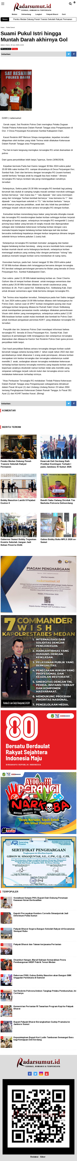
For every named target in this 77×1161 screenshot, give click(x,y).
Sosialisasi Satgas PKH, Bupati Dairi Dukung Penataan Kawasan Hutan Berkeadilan (40, 899)
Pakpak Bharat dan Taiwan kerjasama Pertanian (37, 944)
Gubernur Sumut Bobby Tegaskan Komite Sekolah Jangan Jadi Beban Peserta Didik (18, 542)
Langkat (38, 14)
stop (14, 49)
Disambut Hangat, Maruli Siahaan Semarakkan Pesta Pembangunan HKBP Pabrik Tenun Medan (39, 961)
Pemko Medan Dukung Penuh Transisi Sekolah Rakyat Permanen (16, 464)
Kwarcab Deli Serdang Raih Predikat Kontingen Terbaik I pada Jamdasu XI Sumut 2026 (55, 464)
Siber (43, 1157)
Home (2, 27)
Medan (14, 14)
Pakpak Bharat (52, 14)
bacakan (5, 49)
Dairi (64, 14)
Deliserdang (26, 14)
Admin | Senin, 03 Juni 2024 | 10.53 (12, 45)
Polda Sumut (10, 27)
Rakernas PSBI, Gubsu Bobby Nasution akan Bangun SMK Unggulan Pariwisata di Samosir (42, 976)
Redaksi (34, 1157)
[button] (74, 1)
